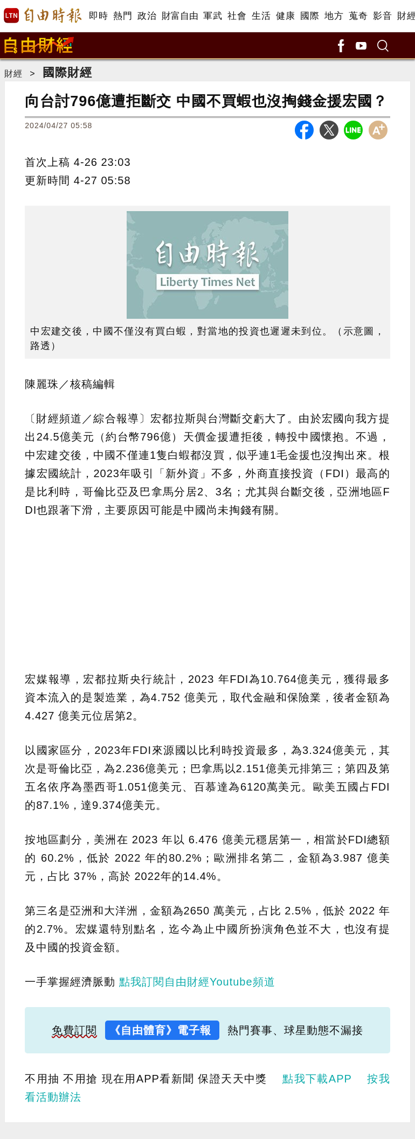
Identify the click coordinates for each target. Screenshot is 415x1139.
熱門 (122, 16)
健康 (285, 16)
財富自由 (180, 16)
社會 (236, 16)
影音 (382, 16)
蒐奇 (358, 16)
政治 (146, 16)
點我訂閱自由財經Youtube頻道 (197, 982)
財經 (13, 73)
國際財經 (67, 72)
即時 (98, 16)
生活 (261, 16)
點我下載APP (316, 1079)
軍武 (212, 16)
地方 (333, 16)
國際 (309, 16)
